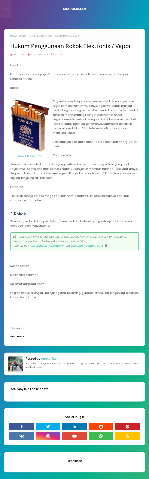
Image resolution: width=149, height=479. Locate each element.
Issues (22, 36)
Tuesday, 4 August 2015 (87, 246)
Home (13, 36)
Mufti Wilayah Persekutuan (46, 246)
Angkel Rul (19, 54)
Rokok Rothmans (30, 156)
